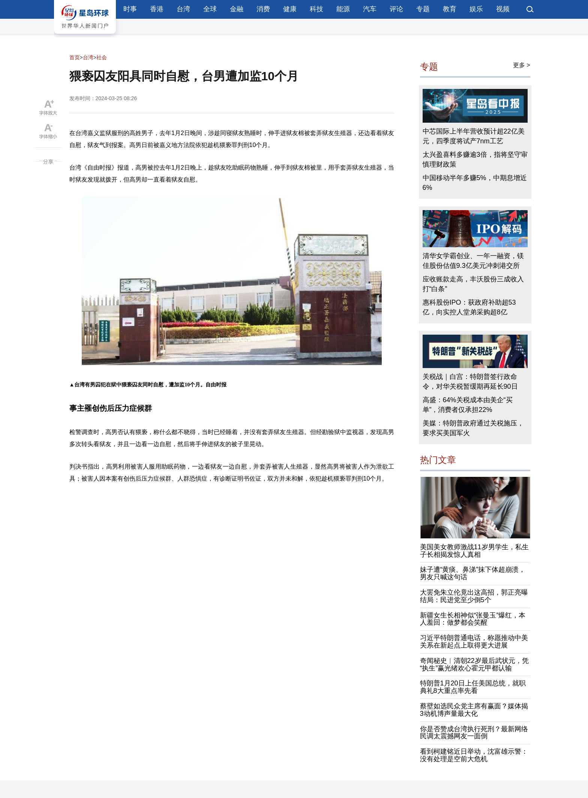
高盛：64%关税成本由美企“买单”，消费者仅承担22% (468, 404)
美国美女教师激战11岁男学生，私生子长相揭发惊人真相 (474, 550)
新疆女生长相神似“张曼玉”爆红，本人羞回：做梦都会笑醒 (473, 619)
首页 (74, 57)
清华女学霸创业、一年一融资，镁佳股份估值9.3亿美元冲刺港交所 (473, 260)
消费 (263, 9)
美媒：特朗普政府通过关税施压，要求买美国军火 (473, 428)
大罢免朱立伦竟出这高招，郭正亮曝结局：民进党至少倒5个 (474, 596)
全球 (210, 9)
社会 (101, 57)
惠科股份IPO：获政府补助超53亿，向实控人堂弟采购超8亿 (469, 307)
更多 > (521, 65)
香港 (157, 9)
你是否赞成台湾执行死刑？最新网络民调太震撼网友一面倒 (474, 732)
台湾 (183, 9)
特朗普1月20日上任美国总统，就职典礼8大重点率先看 (473, 686)
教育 (449, 9)
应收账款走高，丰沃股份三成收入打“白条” (473, 284)
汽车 (369, 9)
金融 (236, 9)
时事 (130, 9)
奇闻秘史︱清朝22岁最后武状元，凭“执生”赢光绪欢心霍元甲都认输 (474, 664)
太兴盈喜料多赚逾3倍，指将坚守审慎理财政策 (475, 159)
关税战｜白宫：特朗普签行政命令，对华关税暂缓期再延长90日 (470, 381)
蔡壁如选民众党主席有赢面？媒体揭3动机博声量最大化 (474, 709)
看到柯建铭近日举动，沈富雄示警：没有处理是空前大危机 (474, 755)
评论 (396, 9)
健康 (290, 9)
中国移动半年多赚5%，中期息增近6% (475, 182)
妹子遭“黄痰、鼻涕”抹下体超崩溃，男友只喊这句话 (473, 573)
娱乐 (476, 9)
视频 (503, 9)
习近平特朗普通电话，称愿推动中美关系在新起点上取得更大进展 (474, 641)
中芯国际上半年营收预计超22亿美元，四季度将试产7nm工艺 (474, 136)
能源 (343, 9)
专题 (423, 9)
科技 (316, 9)
